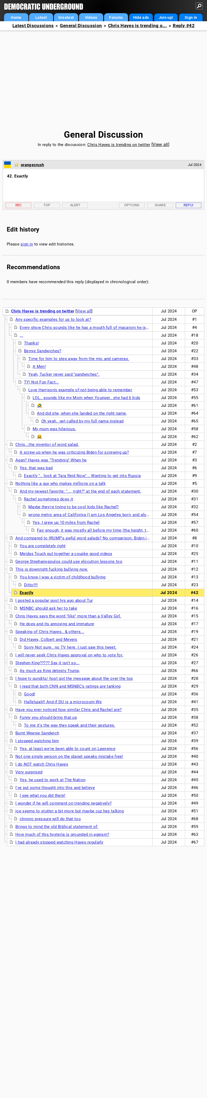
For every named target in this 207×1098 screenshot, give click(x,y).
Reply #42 (184, 25)
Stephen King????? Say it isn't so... (47, 662)
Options (132, 205)
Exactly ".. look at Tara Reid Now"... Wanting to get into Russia (82, 475)
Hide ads (141, 17)
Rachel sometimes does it (48, 499)
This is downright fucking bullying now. (51, 569)
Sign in (191, 17)
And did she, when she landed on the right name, (82, 413)
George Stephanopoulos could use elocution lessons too (68, 561)
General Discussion (81, 25)
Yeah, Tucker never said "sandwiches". (63, 374)
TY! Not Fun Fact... (41, 382)
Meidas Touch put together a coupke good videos (66, 553)
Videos (91, 17)
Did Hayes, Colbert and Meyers (48, 639)
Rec (18, 205)
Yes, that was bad (36, 468)
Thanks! (31, 343)
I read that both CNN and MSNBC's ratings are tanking (70, 686)
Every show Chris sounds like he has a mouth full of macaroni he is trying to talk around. (103, 327)
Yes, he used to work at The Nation (52, 779)
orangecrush (32, 164)
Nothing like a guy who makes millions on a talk (60, 483)
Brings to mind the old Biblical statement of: (56, 826)
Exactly (26, 592)
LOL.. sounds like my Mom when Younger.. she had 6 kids (86, 397)
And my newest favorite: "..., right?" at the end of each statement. (80, 491)
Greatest (66, 17)
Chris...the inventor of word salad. (47, 444)
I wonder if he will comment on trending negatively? (63, 803)
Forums (116, 17)
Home (16, 17)
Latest (41, 17)
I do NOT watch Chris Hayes (41, 764)
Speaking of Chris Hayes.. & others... (49, 631)
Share (160, 205)
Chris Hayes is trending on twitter (118, 144)
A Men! (39, 366)
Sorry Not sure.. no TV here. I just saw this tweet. (70, 647)
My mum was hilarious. (54, 429)
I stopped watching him (37, 740)
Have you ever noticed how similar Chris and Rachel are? (68, 709)
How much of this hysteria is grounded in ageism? (62, 834)
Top (46, 205)
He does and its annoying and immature (57, 623)
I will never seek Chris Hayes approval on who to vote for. (69, 655)
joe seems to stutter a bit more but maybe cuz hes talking (69, 811)
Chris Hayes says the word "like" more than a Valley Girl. (68, 616)
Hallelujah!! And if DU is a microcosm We (63, 701)
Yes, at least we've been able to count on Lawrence (67, 748)
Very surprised (28, 772)
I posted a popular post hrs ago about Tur (54, 600)
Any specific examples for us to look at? (53, 319)
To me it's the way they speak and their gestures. (69, 725)
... (21, 335)
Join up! (166, 17)
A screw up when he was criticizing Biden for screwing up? (74, 452)
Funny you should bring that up (48, 717)
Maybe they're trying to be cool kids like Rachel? (73, 506)
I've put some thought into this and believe (55, 787)
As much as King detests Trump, (50, 670)
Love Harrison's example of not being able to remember (80, 390)
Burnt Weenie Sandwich (37, 733)
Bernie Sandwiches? (42, 351)
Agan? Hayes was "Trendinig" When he (51, 460)
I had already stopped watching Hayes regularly (59, 842)
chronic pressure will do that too (50, 818)
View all (160, 144)
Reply (189, 205)
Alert (75, 205)
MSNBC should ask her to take (48, 608)
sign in (26, 244)
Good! (29, 694)
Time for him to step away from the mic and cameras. (78, 358)
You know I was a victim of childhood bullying (63, 577)
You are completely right (42, 545)
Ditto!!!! (31, 584)
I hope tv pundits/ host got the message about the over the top (74, 678)
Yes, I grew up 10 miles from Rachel (66, 522)
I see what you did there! (42, 795)
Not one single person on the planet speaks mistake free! (69, 756)
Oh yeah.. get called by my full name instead (82, 421)
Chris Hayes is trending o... (137, 25)
